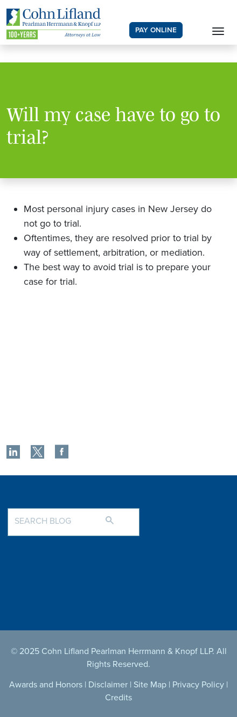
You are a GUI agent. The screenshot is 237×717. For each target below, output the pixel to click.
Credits (118, 697)
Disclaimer (108, 684)
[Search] (120, 516)
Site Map (150, 684)
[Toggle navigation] (218, 30)
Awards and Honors (45, 684)
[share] (13, 453)
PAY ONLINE (156, 30)
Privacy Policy (198, 684)
